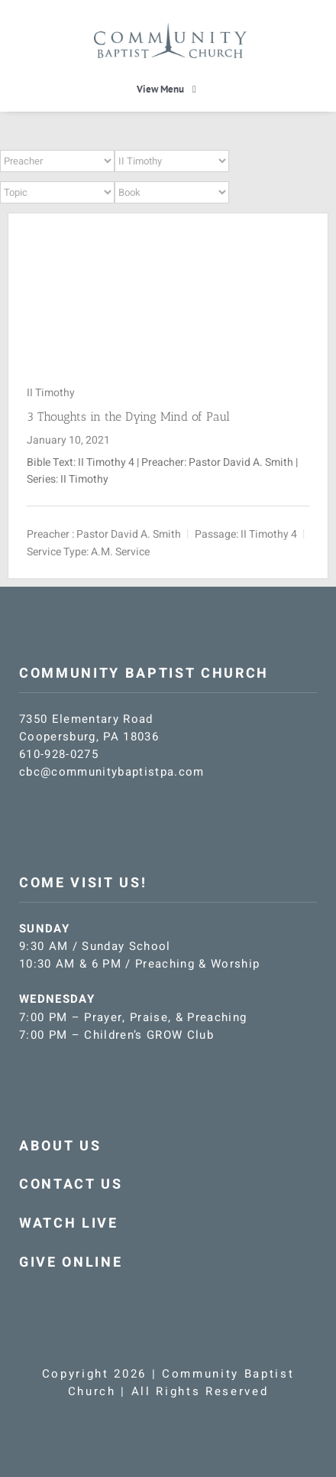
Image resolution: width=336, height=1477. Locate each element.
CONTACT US (71, 1184)
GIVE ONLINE (70, 1262)
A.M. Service (120, 552)
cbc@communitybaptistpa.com (112, 771)
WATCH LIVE (68, 1223)
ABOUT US (60, 1146)
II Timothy (51, 393)
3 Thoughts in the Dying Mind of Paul (128, 416)
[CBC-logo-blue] (170, 28)
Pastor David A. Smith (128, 534)
